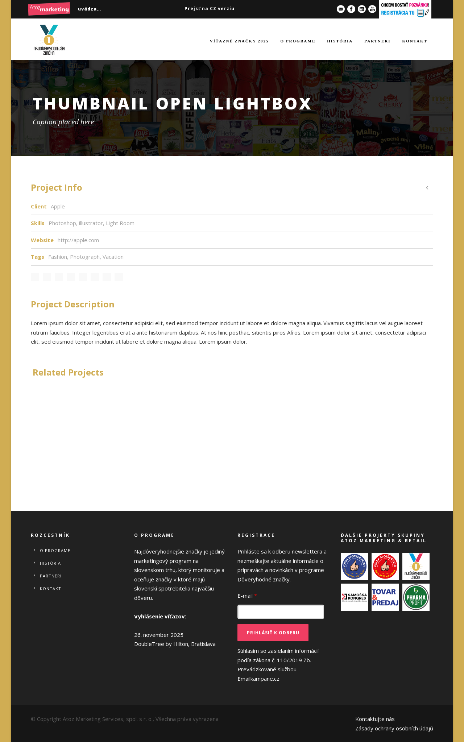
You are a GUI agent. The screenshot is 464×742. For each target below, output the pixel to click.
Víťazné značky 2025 (239, 41)
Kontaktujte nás (375, 718)
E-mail (247, 595)
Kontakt (414, 41)
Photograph (85, 256)
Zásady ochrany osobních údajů (394, 728)
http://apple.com (78, 240)
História (340, 41)
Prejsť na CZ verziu (210, 8)
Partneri (377, 41)
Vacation (113, 256)
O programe (298, 41)
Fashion (57, 256)
